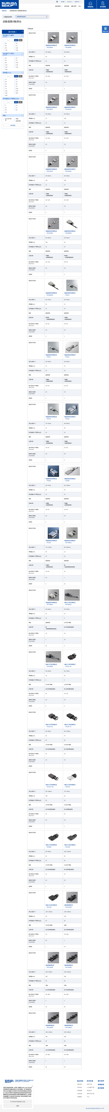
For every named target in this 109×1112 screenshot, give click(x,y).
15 (16, 79)
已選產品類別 (8, 17)
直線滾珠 (18, 121)
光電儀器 (79, 1090)
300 (6, 93)
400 (17, 93)
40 (6, 43)
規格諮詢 (101, 1084)
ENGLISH (69, 1)
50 (16, 43)
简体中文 (77, 1)
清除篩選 (12, 125)
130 (6, 67)
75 (6, 88)
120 (6, 50)
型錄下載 (89, 1084)
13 (6, 79)
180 (17, 50)
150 (6, 91)
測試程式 (89, 1090)
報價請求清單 (105, 31)
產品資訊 (80, 1081)
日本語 (62, 1)
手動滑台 (79, 1087)
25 (16, 81)
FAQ (88, 1097)
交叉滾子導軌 (8, 119)
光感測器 (79, 1093)
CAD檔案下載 (90, 1087)
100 (17, 48)
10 (16, 105)
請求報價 (101, 1088)
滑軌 (17, 119)
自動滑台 (4, 11)
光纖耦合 (79, 1097)
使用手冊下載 (90, 1093)
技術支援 (90, 1081)
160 (17, 67)
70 (16, 45)
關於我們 (101, 1081)
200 (17, 91)
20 (6, 81)
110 (6, 65)
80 (6, 48)
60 (6, 45)
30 (6, 84)
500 (6, 95)
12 (6, 107)
